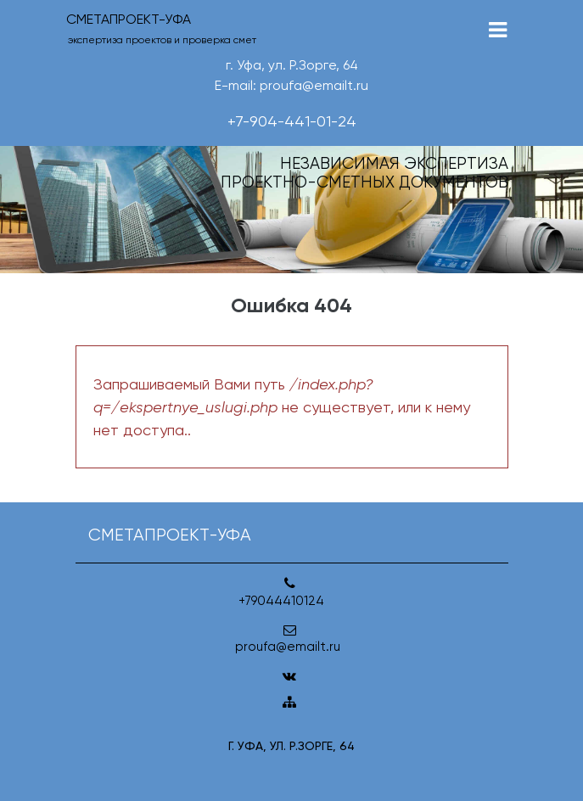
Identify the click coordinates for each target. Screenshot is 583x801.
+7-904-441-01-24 (291, 121)
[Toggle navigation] (498, 30)
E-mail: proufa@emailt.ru (291, 85)
